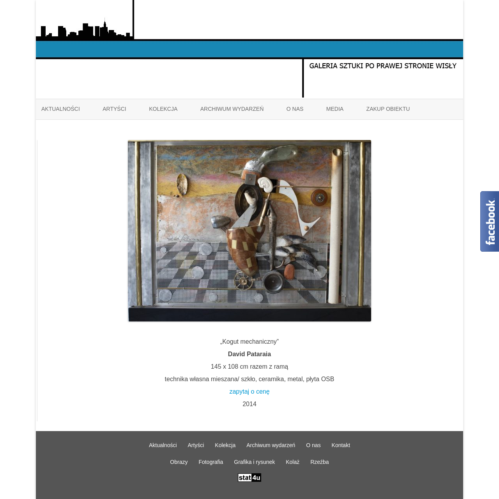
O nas (295, 109)
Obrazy (179, 462)
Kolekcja (163, 109)
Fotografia (210, 462)
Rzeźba (319, 462)
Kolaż (292, 462)
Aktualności (60, 109)
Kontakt (341, 445)
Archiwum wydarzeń (232, 109)
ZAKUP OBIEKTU (388, 109)
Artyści (114, 109)
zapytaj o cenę (249, 391)
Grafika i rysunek (254, 462)
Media (334, 109)
